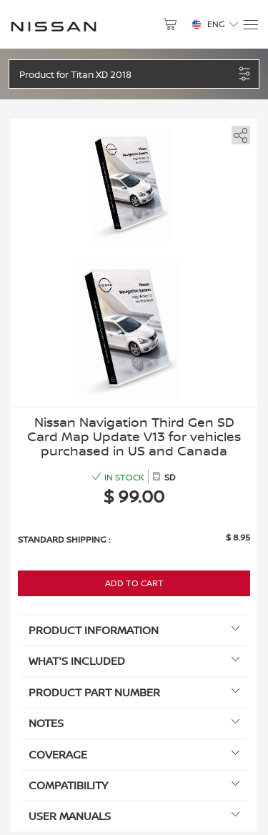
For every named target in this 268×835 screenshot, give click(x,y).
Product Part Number (134, 692)
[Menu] (249, 25)
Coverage (134, 754)
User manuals (134, 816)
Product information (134, 630)
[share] (238, 132)
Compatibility (134, 785)
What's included (134, 660)
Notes (134, 723)
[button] (126, 73)
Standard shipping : (64, 539)
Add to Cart (134, 583)
